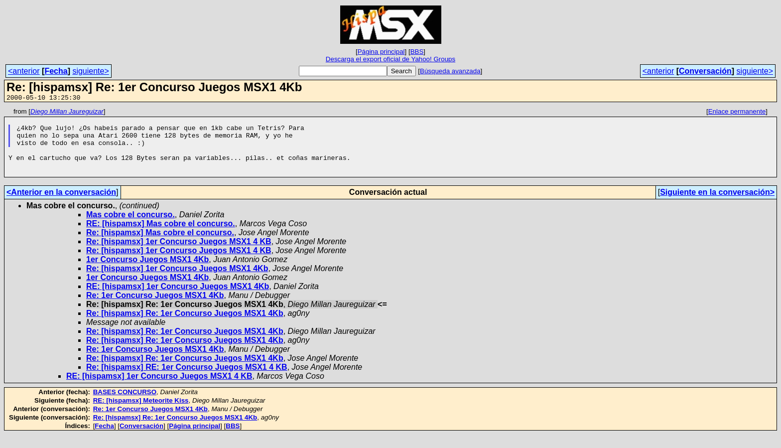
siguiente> (90, 71)
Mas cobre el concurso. (130, 228)
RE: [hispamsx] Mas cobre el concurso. (160, 237)
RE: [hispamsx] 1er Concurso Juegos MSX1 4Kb (177, 300)
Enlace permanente (737, 113)
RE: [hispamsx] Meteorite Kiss (141, 414)
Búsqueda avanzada (450, 71)
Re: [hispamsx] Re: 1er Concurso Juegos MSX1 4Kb (184, 326)
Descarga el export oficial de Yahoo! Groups (390, 59)
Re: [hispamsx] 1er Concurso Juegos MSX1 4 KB (178, 255)
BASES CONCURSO (124, 405)
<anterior (24, 71)
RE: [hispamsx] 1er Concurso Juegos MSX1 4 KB (159, 389)
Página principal (381, 51)
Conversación (705, 71)
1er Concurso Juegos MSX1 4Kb (147, 273)
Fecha (55, 71)
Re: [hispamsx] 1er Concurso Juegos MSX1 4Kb (177, 282)
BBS (417, 51)
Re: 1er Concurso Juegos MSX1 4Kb (155, 308)
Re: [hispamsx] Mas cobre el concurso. (160, 246)
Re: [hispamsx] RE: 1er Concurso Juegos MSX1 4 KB (186, 380)
